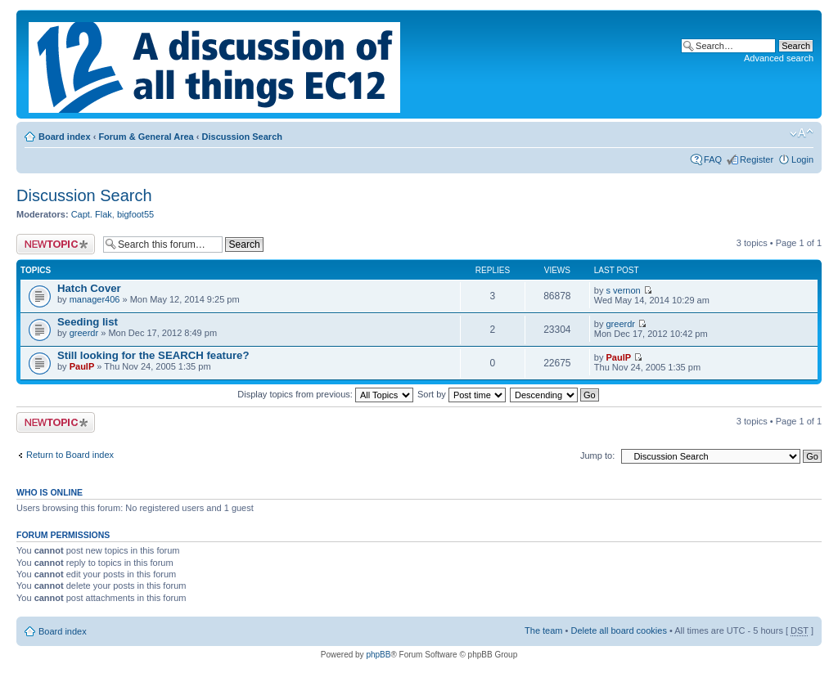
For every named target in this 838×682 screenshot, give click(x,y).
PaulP (82, 366)
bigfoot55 (135, 214)
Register (756, 159)
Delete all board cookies (618, 630)
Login (802, 159)
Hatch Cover (89, 288)
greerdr (84, 333)
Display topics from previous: (325, 394)
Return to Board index (70, 455)
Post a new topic (55, 244)
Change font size (801, 133)
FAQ (713, 159)
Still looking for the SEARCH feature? (153, 355)
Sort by (461, 394)
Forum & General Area (145, 136)
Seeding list (87, 322)
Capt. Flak (91, 214)
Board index (64, 136)
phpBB (378, 654)
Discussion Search (242, 136)
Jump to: (597, 455)
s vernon (623, 290)
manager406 (95, 299)
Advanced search (778, 58)
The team (543, 630)
